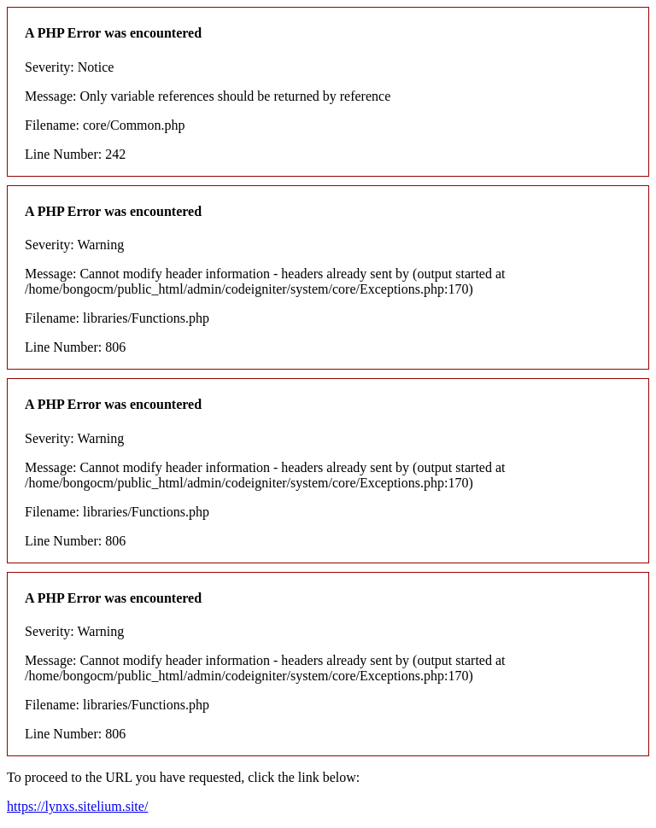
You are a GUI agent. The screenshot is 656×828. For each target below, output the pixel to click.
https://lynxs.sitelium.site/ (77, 806)
